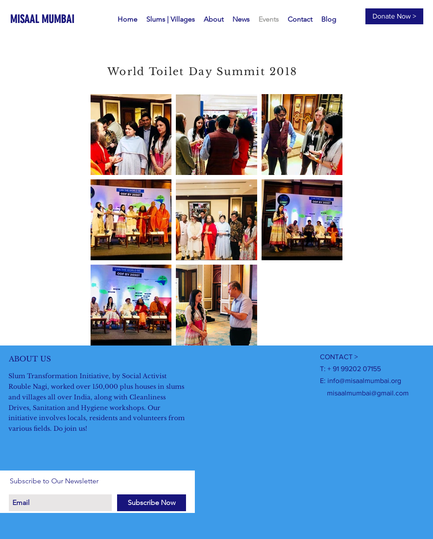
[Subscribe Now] (151, 502)
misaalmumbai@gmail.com (368, 393)
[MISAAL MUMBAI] (47, 19)
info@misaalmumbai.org (364, 380)
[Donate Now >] (394, 16)
